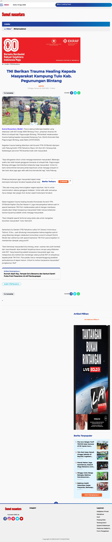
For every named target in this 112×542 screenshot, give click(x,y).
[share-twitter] (75, 92)
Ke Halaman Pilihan (91, 319)
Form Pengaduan (103, 531)
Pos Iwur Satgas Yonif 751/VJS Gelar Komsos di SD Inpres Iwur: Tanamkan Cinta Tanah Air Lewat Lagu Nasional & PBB (85, 444)
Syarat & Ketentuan (103, 525)
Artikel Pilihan (81, 314)
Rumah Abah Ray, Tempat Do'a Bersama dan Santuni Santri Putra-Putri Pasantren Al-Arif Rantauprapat (29, 275)
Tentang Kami (101, 523)
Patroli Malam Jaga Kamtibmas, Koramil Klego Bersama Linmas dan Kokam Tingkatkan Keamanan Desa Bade (86, 465)
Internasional (20, 29)
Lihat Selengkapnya (91, 495)
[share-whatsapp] (78, 92)
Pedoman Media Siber (104, 528)
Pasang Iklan (101, 520)
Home (6, 5)
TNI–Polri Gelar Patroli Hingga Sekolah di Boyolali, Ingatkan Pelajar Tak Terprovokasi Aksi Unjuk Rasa (85, 454)
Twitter (18, 520)
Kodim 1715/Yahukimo (11, 284)
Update (63, 181)
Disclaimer (100, 514)
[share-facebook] (71, 92)
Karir (98, 517)
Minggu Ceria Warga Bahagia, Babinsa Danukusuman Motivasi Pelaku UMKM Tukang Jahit (86, 475)
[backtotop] (56, 504)
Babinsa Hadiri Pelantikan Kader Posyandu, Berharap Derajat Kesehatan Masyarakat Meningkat (86, 485)
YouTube (23, 520)
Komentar (8, 92)
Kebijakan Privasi (102, 511)
